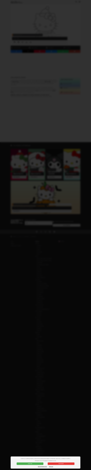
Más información (42, 466)
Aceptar (30, 463)
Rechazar (61, 463)
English (51, 466)
